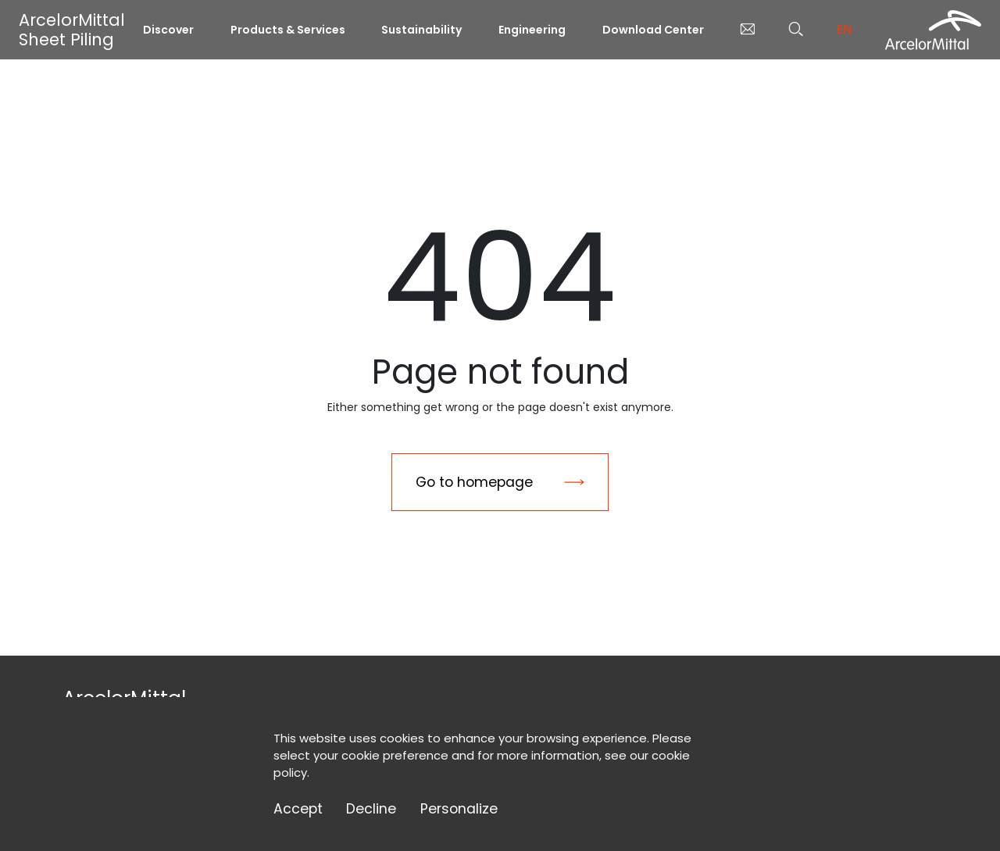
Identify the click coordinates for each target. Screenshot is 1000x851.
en (844, 29)
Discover (168, 30)
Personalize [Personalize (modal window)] (459, 809)
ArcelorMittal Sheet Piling (72, 30)
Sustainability (421, 30)
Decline (371, 809)
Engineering (532, 30)
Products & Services (287, 30)
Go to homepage (474, 482)
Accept (298, 809)
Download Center (653, 30)
